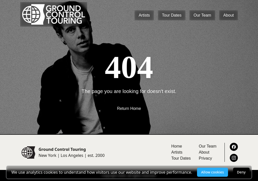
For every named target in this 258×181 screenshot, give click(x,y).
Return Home (129, 108)
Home (176, 146)
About (228, 15)
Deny (241, 172)
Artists (144, 15)
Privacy (205, 158)
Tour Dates (171, 15)
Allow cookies (212, 172)
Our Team (202, 15)
